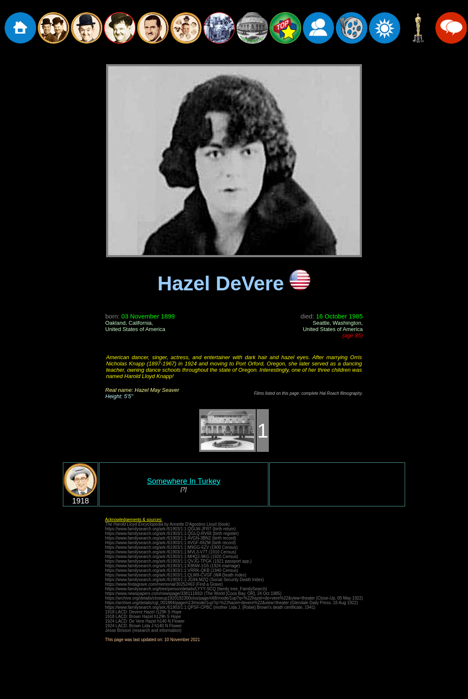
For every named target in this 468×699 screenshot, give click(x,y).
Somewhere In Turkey (183, 481)
